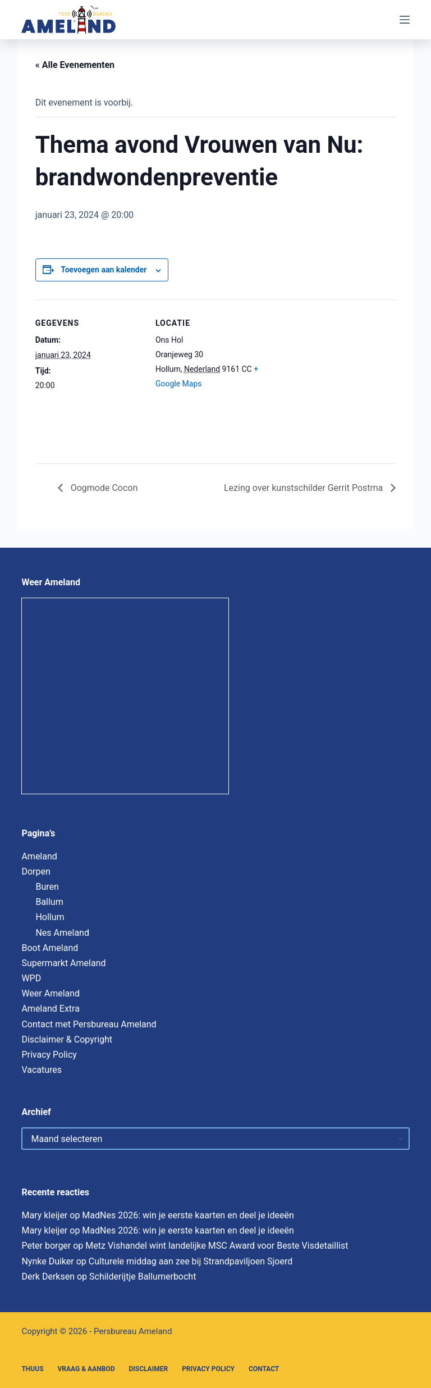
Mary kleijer (44, 1215)
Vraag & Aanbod (86, 1369)
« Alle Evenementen (74, 65)
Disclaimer (148, 1369)
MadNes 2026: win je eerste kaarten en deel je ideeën (188, 1215)
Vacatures (41, 1069)
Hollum (49, 917)
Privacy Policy (49, 1054)
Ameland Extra (50, 1008)
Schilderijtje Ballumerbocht (142, 1276)
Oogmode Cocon (103, 488)
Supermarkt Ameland (63, 963)
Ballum (49, 901)
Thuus (32, 1369)
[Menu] (405, 20)
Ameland (39, 856)
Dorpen (35, 871)
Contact (264, 1369)
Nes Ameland (62, 932)
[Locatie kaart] (329, 377)
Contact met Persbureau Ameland (88, 1024)
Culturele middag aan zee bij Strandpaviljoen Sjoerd (191, 1261)
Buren (46, 886)
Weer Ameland (50, 993)
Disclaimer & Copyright (66, 1039)
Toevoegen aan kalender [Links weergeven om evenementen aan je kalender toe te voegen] (103, 269)
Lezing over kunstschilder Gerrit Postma (304, 488)
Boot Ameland (49, 948)
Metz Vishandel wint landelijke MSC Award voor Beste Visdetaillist (216, 1245)
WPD (31, 978)
